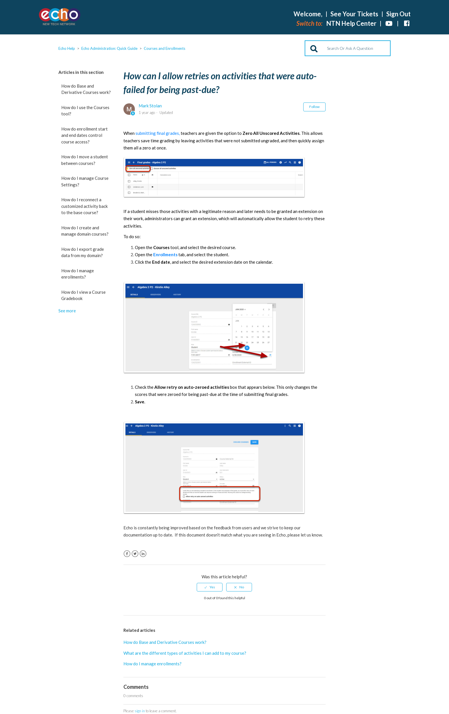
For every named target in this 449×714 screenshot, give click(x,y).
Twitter (135, 553)
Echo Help (66, 48)
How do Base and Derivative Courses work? (86, 89)
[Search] (348, 48)
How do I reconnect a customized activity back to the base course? (84, 206)
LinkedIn (143, 553)
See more (67, 310)
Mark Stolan (150, 105)
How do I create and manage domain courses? (85, 231)
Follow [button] (314, 106)
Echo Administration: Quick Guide (109, 48)
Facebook (127, 553)
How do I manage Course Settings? (85, 181)
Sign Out (398, 14)
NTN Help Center (351, 23)
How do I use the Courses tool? (85, 111)
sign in (140, 711)
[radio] (209, 587)
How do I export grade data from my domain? (82, 252)
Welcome (308, 14)
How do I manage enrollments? (77, 274)
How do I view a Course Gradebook (83, 295)
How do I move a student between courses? (84, 160)
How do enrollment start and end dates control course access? (84, 135)
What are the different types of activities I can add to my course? (184, 653)
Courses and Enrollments (164, 48)
